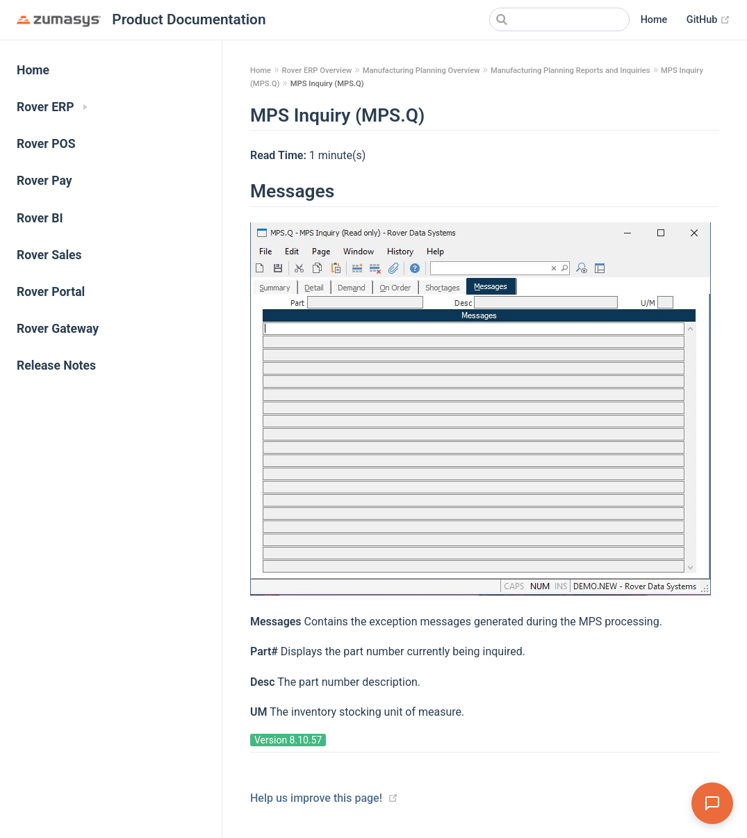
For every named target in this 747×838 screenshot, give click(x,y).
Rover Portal (51, 292)
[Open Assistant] (712, 803)
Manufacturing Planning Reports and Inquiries (570, 70)
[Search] (559, 19)
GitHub (708, 20)
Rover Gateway (58, 329)
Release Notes (56, 365)
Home (654, 20)
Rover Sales (49, 255)
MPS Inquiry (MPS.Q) (327, 83)
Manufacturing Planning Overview (421, 70)
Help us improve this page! (316, 798)
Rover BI (40, 218)
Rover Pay (44, 181)
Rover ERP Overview (316, 70)
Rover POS (46, 144)
